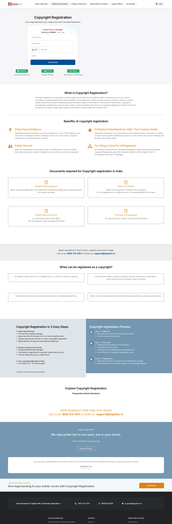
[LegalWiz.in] (15, 3)
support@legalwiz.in (104, 253)
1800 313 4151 (74, 253)
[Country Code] (35, 49)
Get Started (53, 62)
